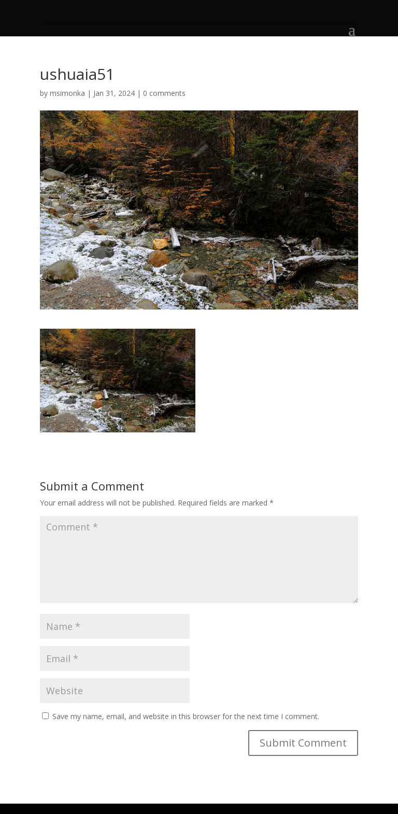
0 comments (164, 93)
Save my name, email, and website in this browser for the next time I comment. (185, 716)
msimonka (67, 93)
